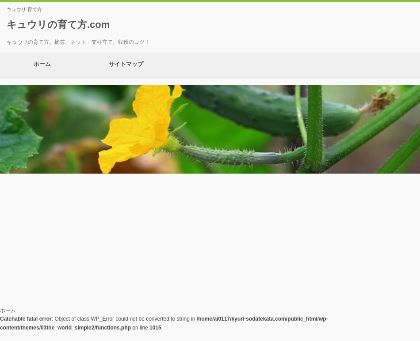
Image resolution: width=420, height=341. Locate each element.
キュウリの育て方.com (58, 24)
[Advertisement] (210, 240)
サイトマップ (126, 65)
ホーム (42, 65)
